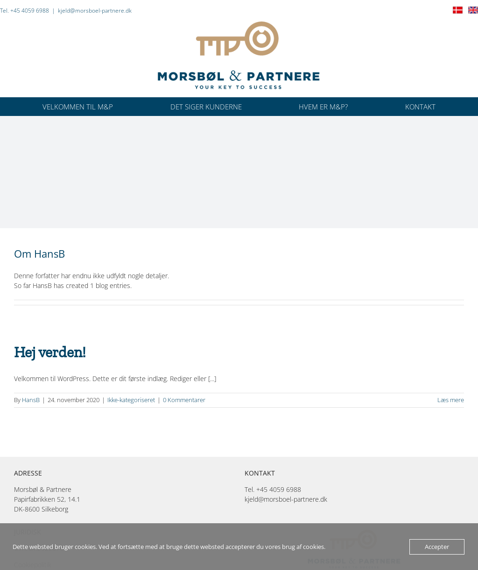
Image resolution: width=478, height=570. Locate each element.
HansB (31, 400)
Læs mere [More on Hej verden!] (450, 400)
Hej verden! (50, 352)
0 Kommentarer (184, 400)
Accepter (437, 546)
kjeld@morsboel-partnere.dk (95, 10)
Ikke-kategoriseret (131, 400)
